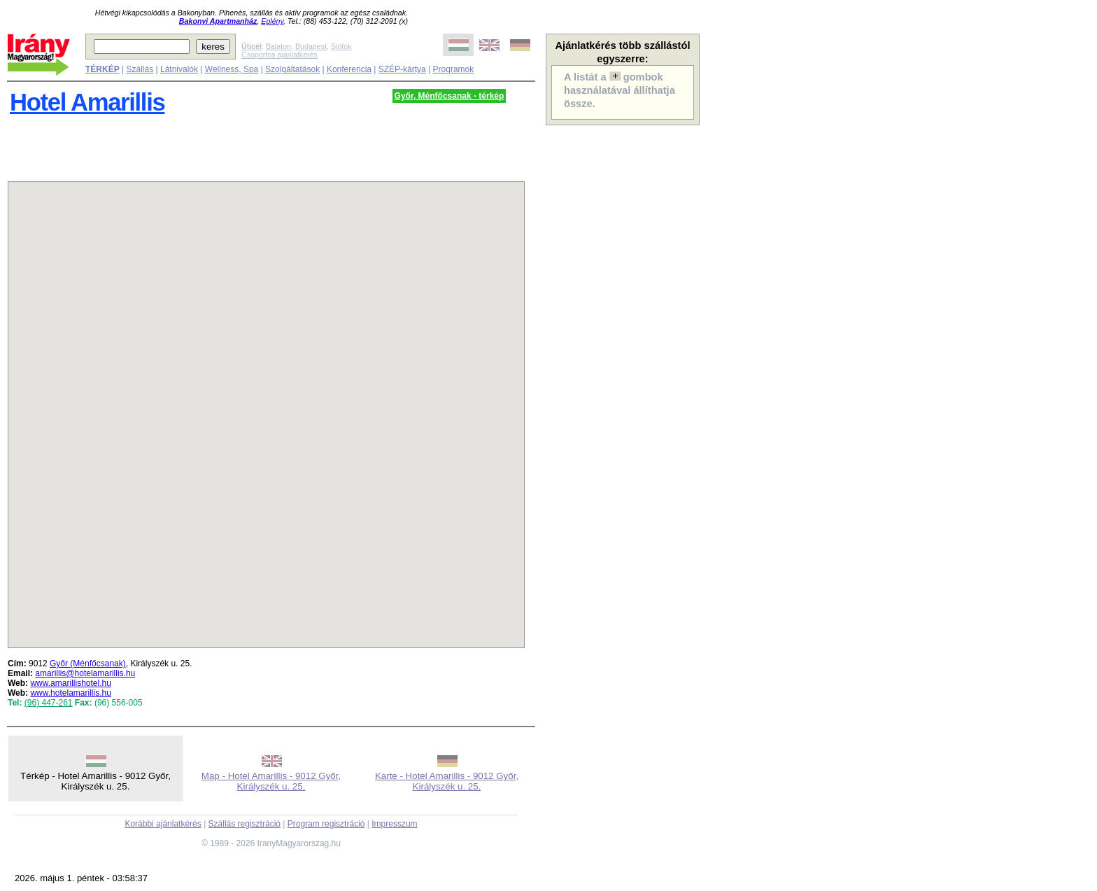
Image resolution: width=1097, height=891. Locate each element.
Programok (453, 69)
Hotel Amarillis (87, 102)
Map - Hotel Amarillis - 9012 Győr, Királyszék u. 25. (271, 781)
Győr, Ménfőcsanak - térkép (449, 96)
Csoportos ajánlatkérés (279, 54)
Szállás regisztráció (244, 824)
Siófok (341, 46)
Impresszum (394, 824)
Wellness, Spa (231, 69)
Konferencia (349, 69)
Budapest (311, 46)
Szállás (139, 69)
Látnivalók (179, 69)
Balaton (278, 46)
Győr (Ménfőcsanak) (88, 663)
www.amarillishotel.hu (70, 683)
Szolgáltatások (292, 69)
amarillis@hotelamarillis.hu (85, 673)
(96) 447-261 (48, 703)
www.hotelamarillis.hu (70, 693)
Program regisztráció (326, 824)
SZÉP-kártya (402, 69)
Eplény (272, 21)
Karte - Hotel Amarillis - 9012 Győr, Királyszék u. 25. (446, 781)
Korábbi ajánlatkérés (163, 824)
